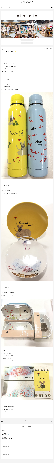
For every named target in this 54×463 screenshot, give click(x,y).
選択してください (6, 446)
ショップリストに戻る (27, 39)
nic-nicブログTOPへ (27, 42)
